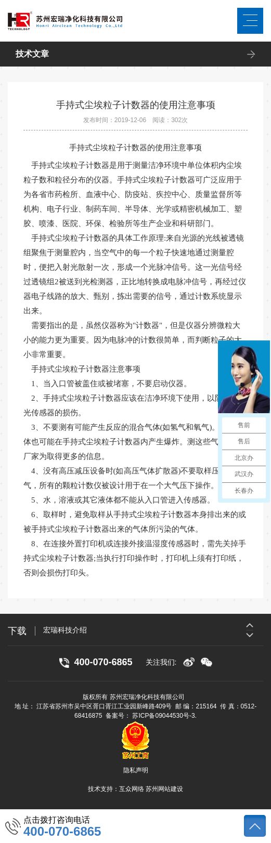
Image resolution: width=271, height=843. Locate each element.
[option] (153, 630)
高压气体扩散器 (151, 471)
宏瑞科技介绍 (65, 630)
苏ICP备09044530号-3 (163, 715)
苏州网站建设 (164, 789)
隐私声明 (135, 770)
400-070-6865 (62, 831)
